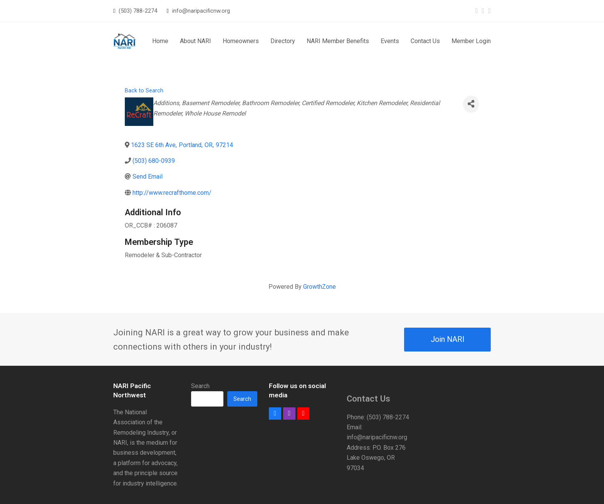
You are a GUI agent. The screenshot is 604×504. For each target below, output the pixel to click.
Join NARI (448, 339)
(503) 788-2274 (138, 10)
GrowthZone (319, 286)
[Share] (471, 104)
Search (200, 386)
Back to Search (144, 90)
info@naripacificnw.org (201, 10)
